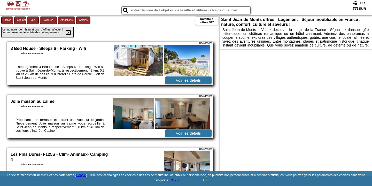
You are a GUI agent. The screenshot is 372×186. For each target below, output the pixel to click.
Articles (83, 20)
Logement (21, 20)
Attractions (66, 20)
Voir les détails (188, 80)
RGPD (174, 180)
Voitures (48, 20)
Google (81, 175)
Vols (32, 20)
